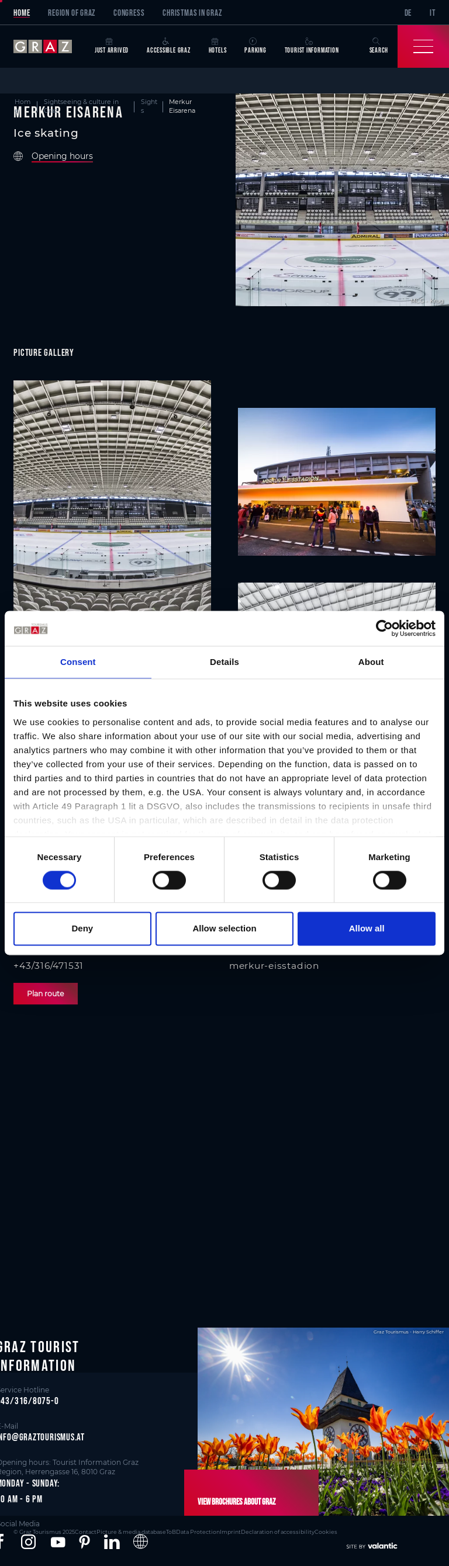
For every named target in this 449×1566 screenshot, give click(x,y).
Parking (255, 46)
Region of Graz (71, 13)
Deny (82, 929)
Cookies (326, 1532)
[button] (28, 1542)
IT (433, 13)
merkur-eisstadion (274, 965)
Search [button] (379, 46)
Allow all (367, 929)
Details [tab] (224, 662)
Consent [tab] (78, 662)
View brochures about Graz (236, 1501)
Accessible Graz (169, 46)
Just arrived (112, 46)
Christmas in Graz (192, 13)
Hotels (218, 46)
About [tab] (371, 662)
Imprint (230, 1532)
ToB (171, 1532)
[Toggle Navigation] (423, 46)
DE (408, 13)
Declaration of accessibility (278, 1532)
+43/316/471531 (48, 965)
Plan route (45, 993)
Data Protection (198, 1532)
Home (21, 13)
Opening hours (62, 156)
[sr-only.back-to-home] (49, 46)
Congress (128, 13)
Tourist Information (312, 46)
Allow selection (224, 929)
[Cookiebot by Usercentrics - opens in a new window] (384, 628)
